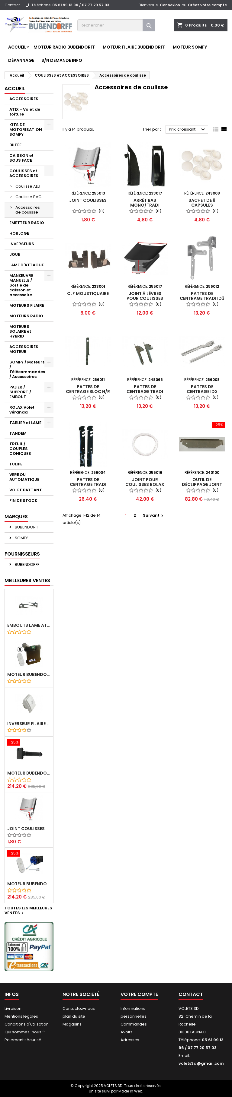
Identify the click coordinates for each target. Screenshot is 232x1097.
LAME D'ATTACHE (26, 265)
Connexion (170, 5)
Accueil (17, 47)
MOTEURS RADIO (26, 316)
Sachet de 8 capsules (201, 202)
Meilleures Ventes (27, 580)
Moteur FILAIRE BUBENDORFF (134, 47)
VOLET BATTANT (25, 490)
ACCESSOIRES (23, 99)
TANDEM (18, 433)
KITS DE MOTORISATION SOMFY (25, 129)
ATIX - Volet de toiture (24, 111)
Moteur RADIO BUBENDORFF (64, 47)
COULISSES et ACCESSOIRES (23, 173)
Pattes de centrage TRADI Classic (145, 391)
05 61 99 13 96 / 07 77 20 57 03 (80, 5)
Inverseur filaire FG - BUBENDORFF (29, 723)
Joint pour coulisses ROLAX (144, 482)
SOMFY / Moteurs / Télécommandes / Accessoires (27, 369)
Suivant (154, 515)
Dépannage (21, 60)
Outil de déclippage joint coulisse (202, 484)
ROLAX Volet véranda (21, 409)
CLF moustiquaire (88, 293)
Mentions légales (21, 1016)
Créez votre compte (207, 5)
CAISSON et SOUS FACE (21, 158)
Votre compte (139, 994)
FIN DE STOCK (23, 500)
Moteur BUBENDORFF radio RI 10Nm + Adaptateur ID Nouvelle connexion (29, 773)
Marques (16, 516)
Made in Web (130, 1091)
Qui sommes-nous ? (25, 1032)
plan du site (74, 1016)
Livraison (13, 1008)
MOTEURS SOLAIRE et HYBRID (20, 331)
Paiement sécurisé (23, 1040)
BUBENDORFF (26, 527)
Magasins (72, 1024)
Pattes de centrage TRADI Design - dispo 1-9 (88, 484)
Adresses (130, 1040)
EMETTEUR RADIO (26, 223)
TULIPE (15, 464)
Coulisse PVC (28, 197)
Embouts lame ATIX (29, 625)
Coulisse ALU (27, 186)
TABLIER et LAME (25, 423)
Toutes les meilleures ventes (28, 911)
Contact (12, 5)
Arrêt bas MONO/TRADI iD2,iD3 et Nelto (145, 205)
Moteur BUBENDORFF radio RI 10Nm (29, 883)
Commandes (134, 1024)
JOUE (14, 254)
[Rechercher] (116, 25)
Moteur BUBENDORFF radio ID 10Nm (29, 674)
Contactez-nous (79, 1008)
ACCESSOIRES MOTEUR (23, 349)
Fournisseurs (22, 553)
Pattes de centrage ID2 (202, 389)
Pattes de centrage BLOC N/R (88, 389)
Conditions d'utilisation (27, 1024)
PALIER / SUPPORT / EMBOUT (20, 392)
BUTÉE (15, 145)
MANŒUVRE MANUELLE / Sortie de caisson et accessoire (21, 285)
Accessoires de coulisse (27, 209)
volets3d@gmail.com (201, 1063)
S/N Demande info (61, 60)
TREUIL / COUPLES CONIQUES (20, 448)
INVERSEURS (21, 244)
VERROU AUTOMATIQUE (24, 477)
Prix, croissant (188, 129)
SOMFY (21, 538)
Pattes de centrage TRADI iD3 (202, 295)
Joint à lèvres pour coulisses (145, 295)
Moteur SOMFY (190, 47)
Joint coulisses (26, 828)
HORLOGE (19, 233)
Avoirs (127, 1032)
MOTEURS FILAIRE (26, 305)
